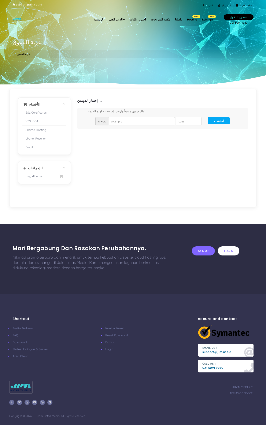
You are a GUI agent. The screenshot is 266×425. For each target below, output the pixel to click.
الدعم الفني (117, 19)
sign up (203, 251)
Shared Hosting (36, 130)
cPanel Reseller (36, 138)
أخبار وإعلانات (138, 19)
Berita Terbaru (22, 328)
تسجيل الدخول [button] (238, 17)
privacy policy (242, 387)
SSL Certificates (36, 112)
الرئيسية (99, 19)
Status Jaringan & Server (30, 349)
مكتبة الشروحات (160, 19)
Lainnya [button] (208, 18)
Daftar (110, 342)
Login (109, 349)
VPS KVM (32, 121)
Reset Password (116, 335)
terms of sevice (241, 393)
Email (29, 147)
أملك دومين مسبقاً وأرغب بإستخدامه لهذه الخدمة (113, 111)
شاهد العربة (44, 176)
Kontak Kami (114, 328)
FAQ (15, 335)
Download (19, 342)
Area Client (20, 356)
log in (228, 251)
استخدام (219, 121)
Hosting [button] (193, 18)
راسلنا (178, 19)
